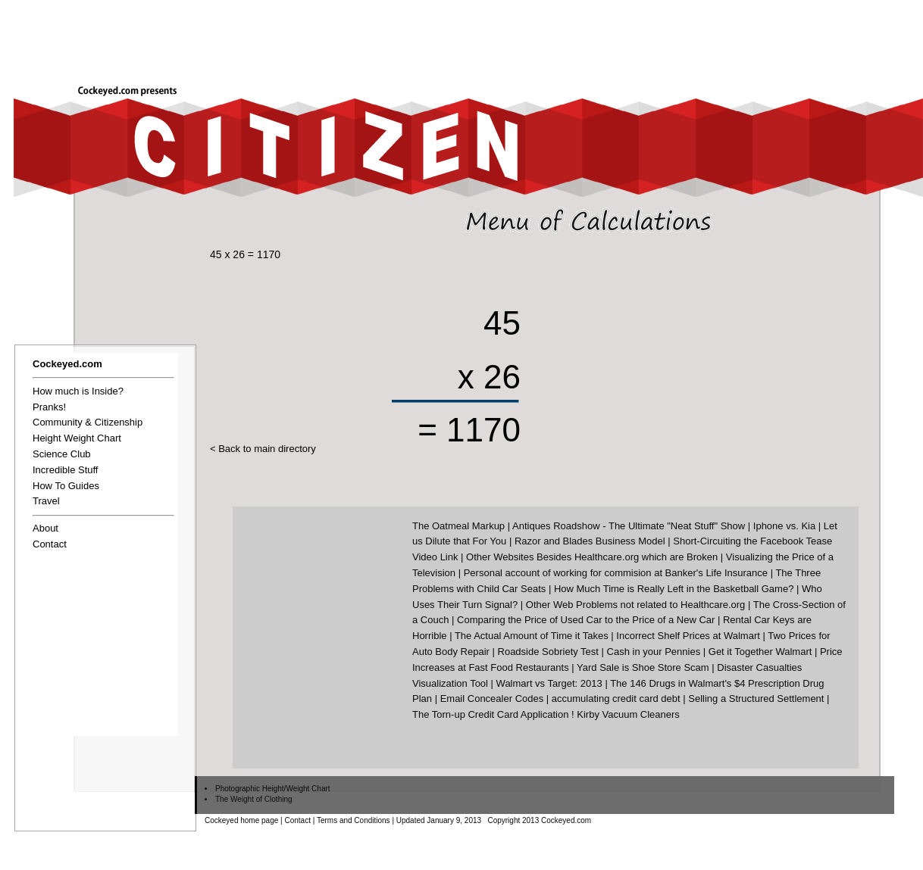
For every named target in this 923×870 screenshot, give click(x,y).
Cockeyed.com (67, 364)
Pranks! (49, 407)
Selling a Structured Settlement (756, 698)
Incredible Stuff (65, 470)
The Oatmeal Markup (458, 526)
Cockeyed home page (241, 820)
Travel (46, 501)
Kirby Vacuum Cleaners (628, 714)
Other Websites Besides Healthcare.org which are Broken (592, 557)
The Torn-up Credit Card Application (490, 714)
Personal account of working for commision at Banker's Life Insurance (616, 572)
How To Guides (66, 485)
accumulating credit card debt (616, 698)
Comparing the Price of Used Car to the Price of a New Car (586, 619)
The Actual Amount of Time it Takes (532, 635)
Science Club (62, 454)
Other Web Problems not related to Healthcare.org (636, 604)
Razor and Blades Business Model (590, 541)
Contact (50, 544)
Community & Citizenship (87, 422)
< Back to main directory (263, 448)
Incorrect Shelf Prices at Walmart (688, 635)
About (45, 528)
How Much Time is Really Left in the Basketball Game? (673, 588)
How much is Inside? (78, 391)
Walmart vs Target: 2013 (549, 683)
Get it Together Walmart (760, 651)
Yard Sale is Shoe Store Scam (643, 667)
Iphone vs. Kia (784, 526)
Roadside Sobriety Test (548, 651)
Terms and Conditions (353, 820)
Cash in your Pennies (654, 651)
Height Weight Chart (77, 438)
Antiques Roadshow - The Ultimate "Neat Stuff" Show (628, 526)
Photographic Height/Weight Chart (272, 788)
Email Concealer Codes (492, 698)
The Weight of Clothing (254, 799)
